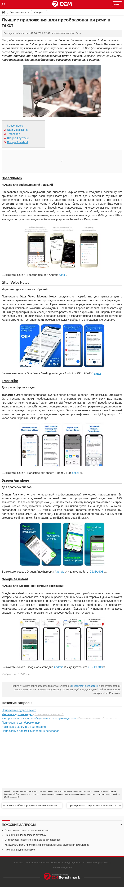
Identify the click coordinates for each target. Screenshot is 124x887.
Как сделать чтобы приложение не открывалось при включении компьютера (47, 844)
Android (59, 571)
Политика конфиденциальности (68, 862)
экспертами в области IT (84, 685)
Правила (104, 862)
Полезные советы (19, 12)
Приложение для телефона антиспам (25, 835)
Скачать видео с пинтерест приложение (27, 830)
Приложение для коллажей (20, 849)
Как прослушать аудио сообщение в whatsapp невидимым (39, 718)
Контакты (92, 862)
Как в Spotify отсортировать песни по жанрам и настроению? (33, 806)
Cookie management (62, 867)
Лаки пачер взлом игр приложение (24, 726)
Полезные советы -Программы (98, 718)
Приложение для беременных (21, 722)
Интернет (39, 12)
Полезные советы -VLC (49, 714)
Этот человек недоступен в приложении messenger (33, 839)
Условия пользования (37, 862)
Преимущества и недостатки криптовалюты (93, 805)
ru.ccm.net (13, 797)
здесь (62, 275)
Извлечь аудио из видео (17, 714)
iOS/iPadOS (96, 571)
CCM (5, 797)
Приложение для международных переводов (30, 731)
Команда (18, 862)
